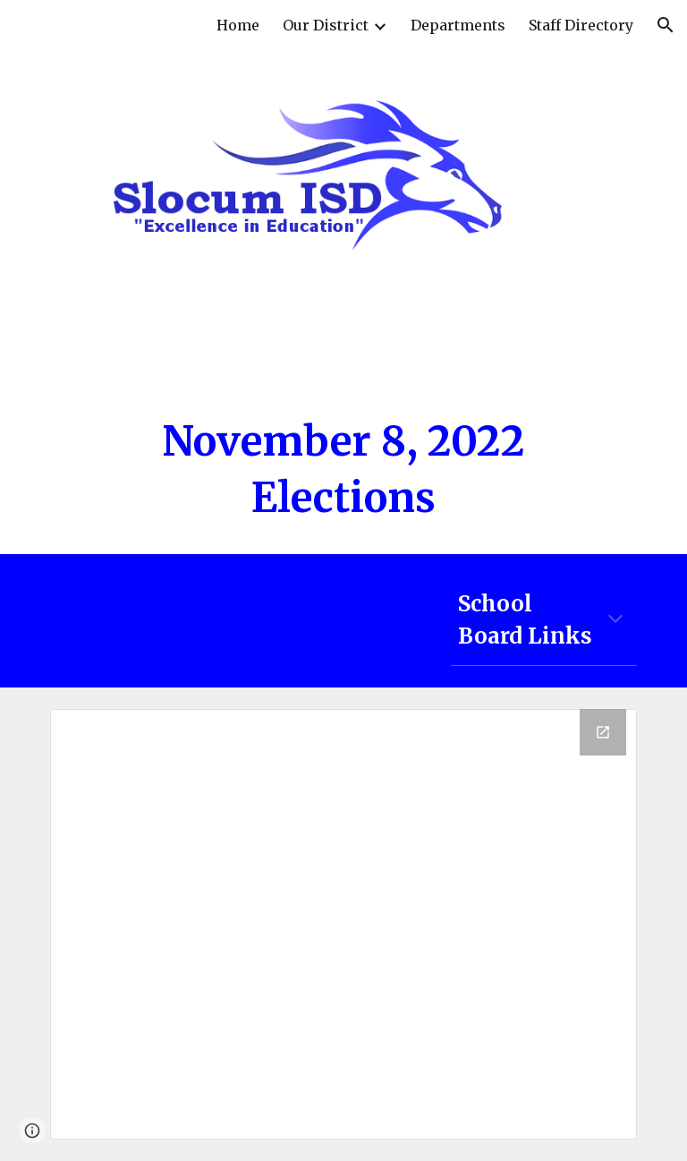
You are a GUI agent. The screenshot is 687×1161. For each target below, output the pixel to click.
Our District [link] (326, 25)
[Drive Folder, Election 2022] (343, 924)
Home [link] (237, 25)
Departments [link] (458, 25)
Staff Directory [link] (581, 25)
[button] (665, 25)
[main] (343, 469)
